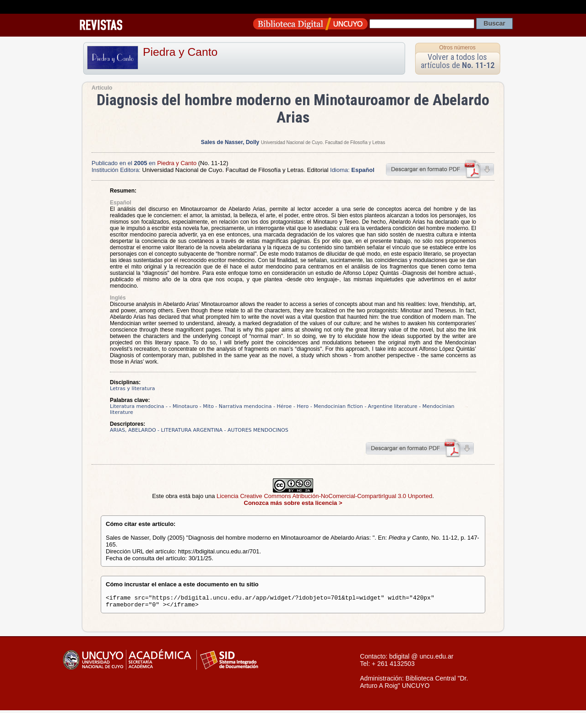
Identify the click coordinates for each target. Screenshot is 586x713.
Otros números (457, 47)
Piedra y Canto (180, 52)
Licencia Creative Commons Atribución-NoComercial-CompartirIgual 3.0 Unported (324, 496)
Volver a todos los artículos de (457, 61)
